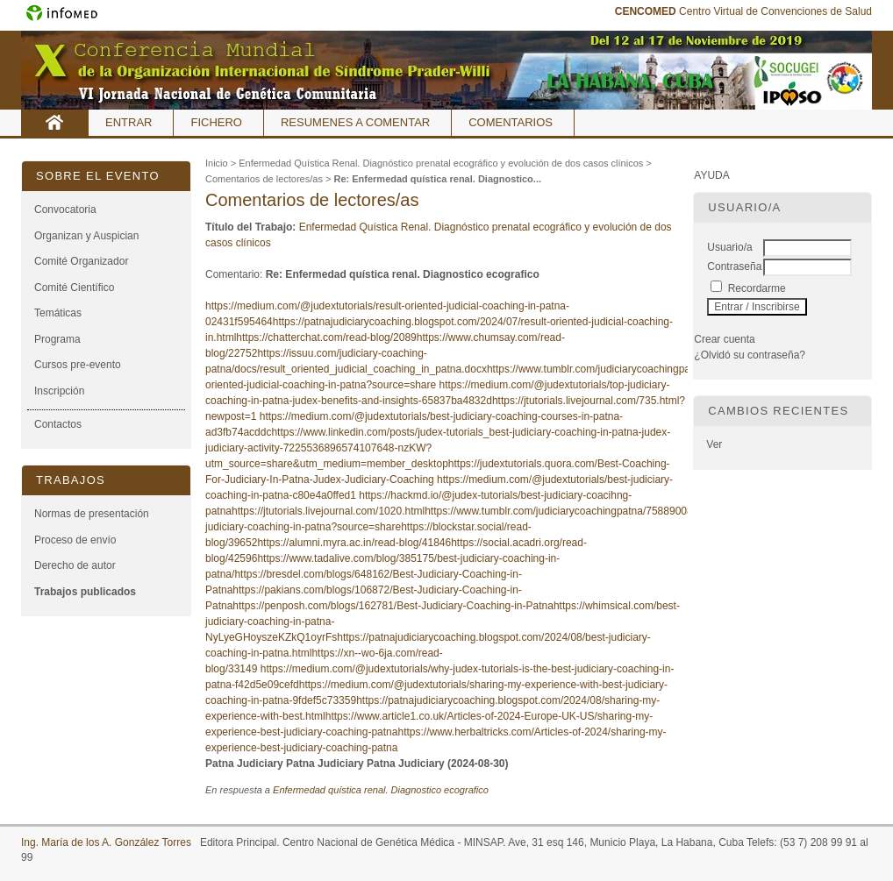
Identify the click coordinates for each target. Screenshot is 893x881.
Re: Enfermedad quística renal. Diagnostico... (437, 179)
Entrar (128, 122)
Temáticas (58, 313)
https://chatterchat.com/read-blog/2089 (326, 337)
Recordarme (757, 288)
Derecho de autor (75, 565)
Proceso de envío (75, 540)
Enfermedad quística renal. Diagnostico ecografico (381, 790)
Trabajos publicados (85, 592)
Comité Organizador (81, 261)
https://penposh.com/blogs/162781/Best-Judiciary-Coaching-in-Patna (393, 606)
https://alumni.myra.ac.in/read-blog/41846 (354, 542)
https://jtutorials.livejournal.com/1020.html (328, 511)
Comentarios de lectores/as (264, 179)
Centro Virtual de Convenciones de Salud (743, 11)
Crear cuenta (724, 339)
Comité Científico (74, 287)
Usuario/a (729, 247)
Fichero (216, 122)
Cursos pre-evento (77, 365)
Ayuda (711, 175)
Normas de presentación (91, 514)
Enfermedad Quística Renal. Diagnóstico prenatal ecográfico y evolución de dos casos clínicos (441, 163)
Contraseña (734, 266)
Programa (57, 339)
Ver (714, 444)
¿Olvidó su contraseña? (749, 355)
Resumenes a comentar (355, 122)
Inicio (55, 123)
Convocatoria (65, 209)
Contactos (58, 424)
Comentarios (510, 122)
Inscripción (59, 391)
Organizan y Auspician (86, 236)
